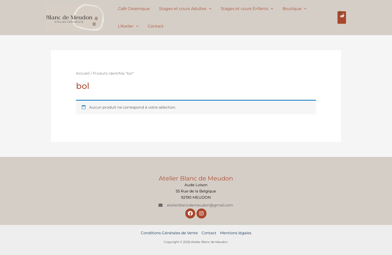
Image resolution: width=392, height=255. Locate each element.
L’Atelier (127, 26)
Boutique (290, 9)
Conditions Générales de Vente (169, 232)
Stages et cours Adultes (183, 9)
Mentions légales (235, 232)
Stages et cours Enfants (244, 9)
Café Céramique (133, 8)
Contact (154, 26)
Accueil (83, 73)
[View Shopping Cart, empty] (342, 17)
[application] (207, 9)
